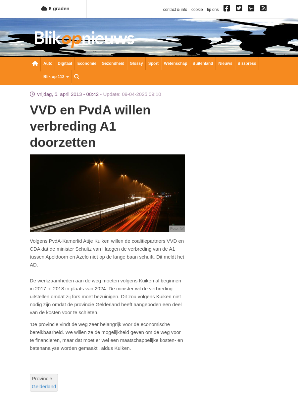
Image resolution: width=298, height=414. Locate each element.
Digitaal (65, 63)
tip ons (213, 9)
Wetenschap (175, 63)
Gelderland (44, 386)
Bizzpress (247, 63)
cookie (197, 9)
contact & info (175, 9)
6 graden (55, 8)
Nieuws (225, 63)
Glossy (136, 63)
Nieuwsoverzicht (35, 64)
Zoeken (77, 77)
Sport (153, 63)
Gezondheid (113, 63)
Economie (86, 63)
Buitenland (203, 63)
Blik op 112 (56, 76)
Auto (47, 63)
